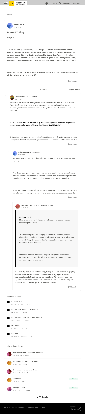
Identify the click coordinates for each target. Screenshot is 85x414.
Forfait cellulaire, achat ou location (28, 352)
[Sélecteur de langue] (51, 8)
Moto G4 (14, 333)
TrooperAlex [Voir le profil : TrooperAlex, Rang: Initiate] (25, 320)
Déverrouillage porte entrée (25, 370)
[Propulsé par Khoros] (75, 408)
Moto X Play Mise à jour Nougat (24, 309)
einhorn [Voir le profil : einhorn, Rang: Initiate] (16, 25)
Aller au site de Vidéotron (14, 2)
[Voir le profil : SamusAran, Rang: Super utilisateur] (12, 97)
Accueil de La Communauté (14, 407)
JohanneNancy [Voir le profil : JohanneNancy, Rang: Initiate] (26, 336)
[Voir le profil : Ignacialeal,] (9, 389)
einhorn (24, 217)
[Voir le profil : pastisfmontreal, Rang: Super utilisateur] (17, 206)
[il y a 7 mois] (16, 391)
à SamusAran (35, 152)
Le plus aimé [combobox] (75, 90)
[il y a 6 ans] (15, 328)
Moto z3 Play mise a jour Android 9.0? (26, 317)
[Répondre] (72, 81)
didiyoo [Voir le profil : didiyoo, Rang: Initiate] (24, 328)
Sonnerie (17, 378)
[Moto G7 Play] (18, 99)
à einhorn (49, 205)
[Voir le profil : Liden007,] (9, 371)
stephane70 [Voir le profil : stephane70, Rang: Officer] (25, 304)
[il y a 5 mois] (17, 364)
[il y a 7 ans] (15, 320)
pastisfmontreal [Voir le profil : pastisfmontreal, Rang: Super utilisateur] (27, 205)
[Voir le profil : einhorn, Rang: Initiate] (10, 26)
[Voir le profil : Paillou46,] (9, 354)
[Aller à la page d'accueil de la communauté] (18, 8)
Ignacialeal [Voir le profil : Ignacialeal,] (26, 391)
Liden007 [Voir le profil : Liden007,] (25, 373)
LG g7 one (15, 325)
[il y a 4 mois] (17, 355)
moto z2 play (16, 301)
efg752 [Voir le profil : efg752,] (25, 364)
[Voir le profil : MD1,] (9, 380)
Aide (43, 407)
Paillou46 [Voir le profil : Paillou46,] (26, 355)
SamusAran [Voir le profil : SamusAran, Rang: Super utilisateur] (19, 96)
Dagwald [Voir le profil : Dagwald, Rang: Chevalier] (23, 312)
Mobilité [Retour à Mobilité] (8, 15)
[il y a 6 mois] (17, 373)
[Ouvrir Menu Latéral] (5, 8)
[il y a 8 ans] (15, 304)
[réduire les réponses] (5, 96)
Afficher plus (42, 397)
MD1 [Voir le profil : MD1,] (23, 382)
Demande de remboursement (25, 361)
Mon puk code (19, 387)
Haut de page (33, 407)
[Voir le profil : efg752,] (9, 363)
